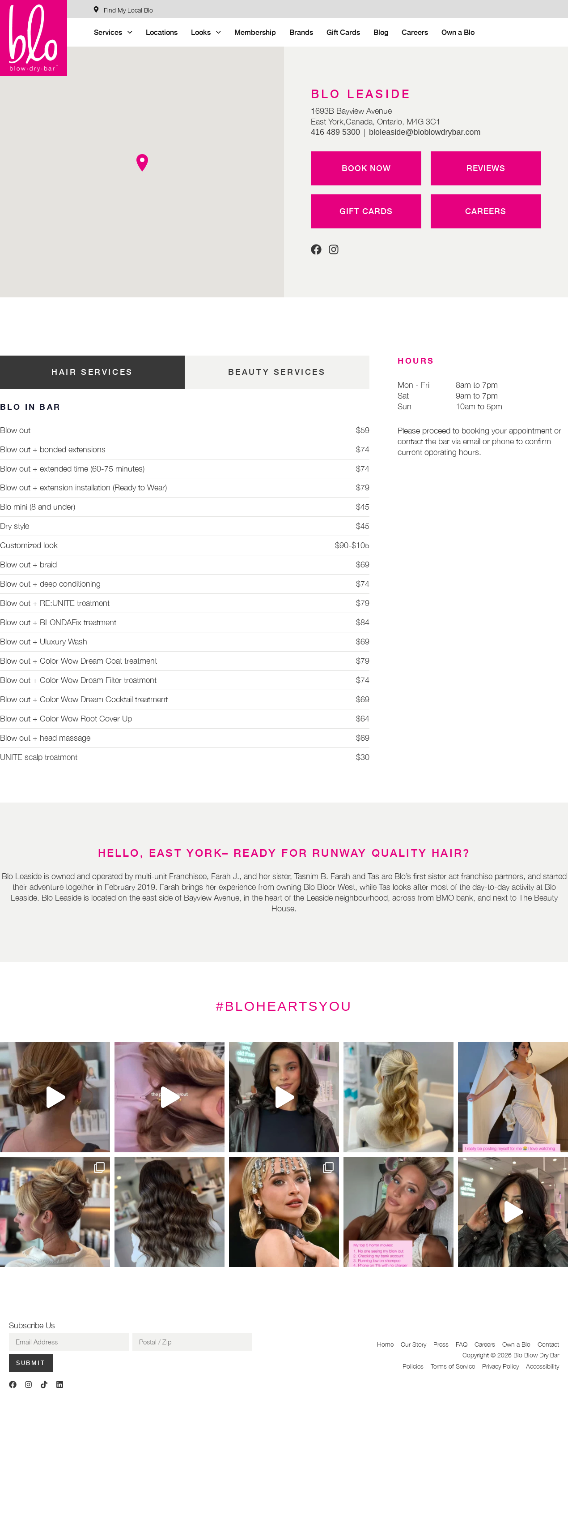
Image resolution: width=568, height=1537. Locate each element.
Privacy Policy (500, 1366)
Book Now (366, 168)
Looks (206, 32)
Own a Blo (458, 32)
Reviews (485, 168)
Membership (255, 32)
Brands (301, 32)
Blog (380, 32)
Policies (413, 1366)
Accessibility (542, 1366)
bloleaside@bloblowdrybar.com (424, 132)
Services (113, 32)
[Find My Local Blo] (123, 10)
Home (385, 1344)
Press (441, 1344)
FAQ (461, 1344)
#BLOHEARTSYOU (284, 1006)
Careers (415, 32)
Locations (162, 32)
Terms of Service (453, 1366)
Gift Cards (343, 32)
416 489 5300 (335, 132)
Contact (548, 1344)
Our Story (413, 1344)
